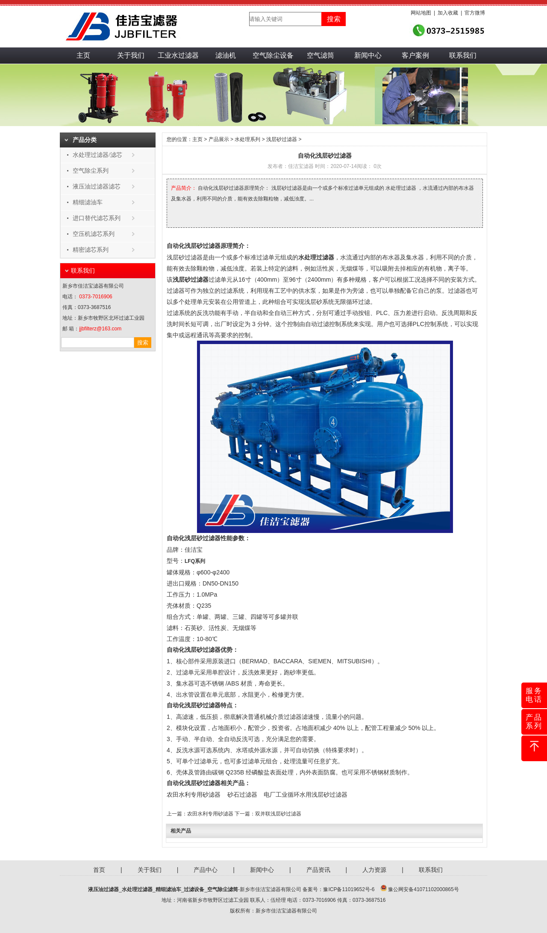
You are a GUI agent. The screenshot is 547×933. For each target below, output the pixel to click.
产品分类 (85, 140)
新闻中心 (368, 55)
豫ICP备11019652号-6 (348, 889)
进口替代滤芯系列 (97, 218)
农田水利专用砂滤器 (194, 794)
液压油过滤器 (103, 889)
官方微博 (475, 13)
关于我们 (130, 55)
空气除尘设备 (273, 55)
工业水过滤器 (178, 55)
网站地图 (421, 13)
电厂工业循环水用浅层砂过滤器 (305, 794)
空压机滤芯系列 (94, 234)
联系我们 (462, 55)
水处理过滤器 (137, 889)
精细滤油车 (88, 202)
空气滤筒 (320, 55)
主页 (83, 55)
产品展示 (219, 139)
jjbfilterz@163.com (100, 329)
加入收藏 (448, 13)
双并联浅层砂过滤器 (278, 814)
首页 (99, 869)
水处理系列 (247, 139)
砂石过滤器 (242, 794)
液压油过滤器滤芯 (97, 186)
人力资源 (374, 869)
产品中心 (206, 869)
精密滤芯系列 (91, 250)
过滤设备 (194, 889)
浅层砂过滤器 (281, 139)
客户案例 (415, 55)
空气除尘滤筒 (222, 889)
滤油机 (225, 55)
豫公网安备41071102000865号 (423, 889)
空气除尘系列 (91, 171)
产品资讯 (318, 869)
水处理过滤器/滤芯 (97, 155)
